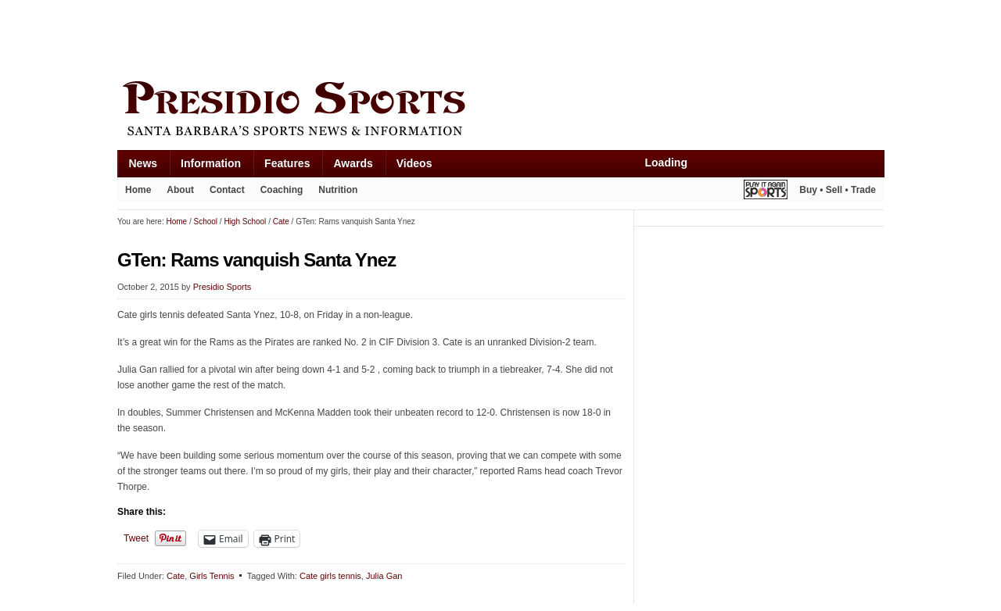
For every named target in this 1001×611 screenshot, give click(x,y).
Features (287, 163)
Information (211, 163)
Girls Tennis (211, 576)
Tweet (136, 538)
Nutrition (337, 189)
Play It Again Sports (766, 192)
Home (138, 189)
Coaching (281, 189)
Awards (352, 163)
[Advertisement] (402, 37)
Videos (414, 163)
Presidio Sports (500, 111)
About (180, 189)
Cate (176, 576)
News (143, 163)
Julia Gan (384, 576)
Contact (227, 189)
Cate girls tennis (330, 576)
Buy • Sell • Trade (837, 189)
